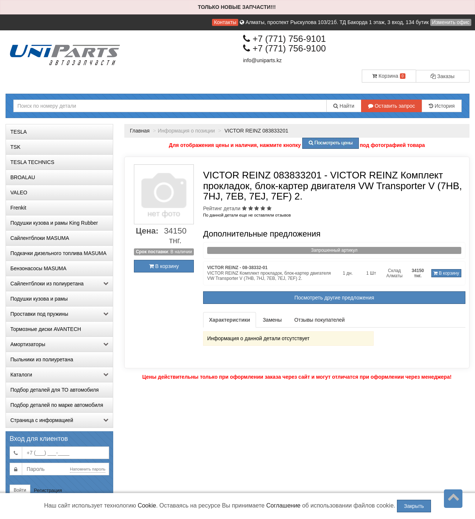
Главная (139, 131)
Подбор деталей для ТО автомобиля (54, 390)
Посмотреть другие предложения (334, 298)
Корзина (388, 76)
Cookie (147, 505)
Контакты (225, 22)
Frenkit (18, 208)
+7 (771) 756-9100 (284, 48)
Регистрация (48, 490)
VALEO (18, 192)
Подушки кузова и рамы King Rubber (54, 223)
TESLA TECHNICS (32, 162)
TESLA (18, 132)
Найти (343, 106)
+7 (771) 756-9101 (284, 39)
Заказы (443, 76)
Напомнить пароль (87, 469)
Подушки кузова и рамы (39, 299)
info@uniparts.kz (262, 60)
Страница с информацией (59, 420)
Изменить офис (450, 22)
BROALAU (22, 177)
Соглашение (283, 505)
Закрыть (414, 506)
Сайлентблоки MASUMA (39, 238)
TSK (15, 147)
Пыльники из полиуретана (41, 359)
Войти (20, 490)
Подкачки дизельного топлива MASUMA (58, 253)
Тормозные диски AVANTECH (45, 329)
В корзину (164, 266)
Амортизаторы (59, 344)
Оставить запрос (391, 106)
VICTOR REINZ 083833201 (255, 131)
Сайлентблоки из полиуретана (59, 284)
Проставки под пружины (59, 314)
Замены (272, 320)
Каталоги (59, 375)
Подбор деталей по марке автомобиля (56, 405)
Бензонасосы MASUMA (38, 268)
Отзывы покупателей (319, 320)
